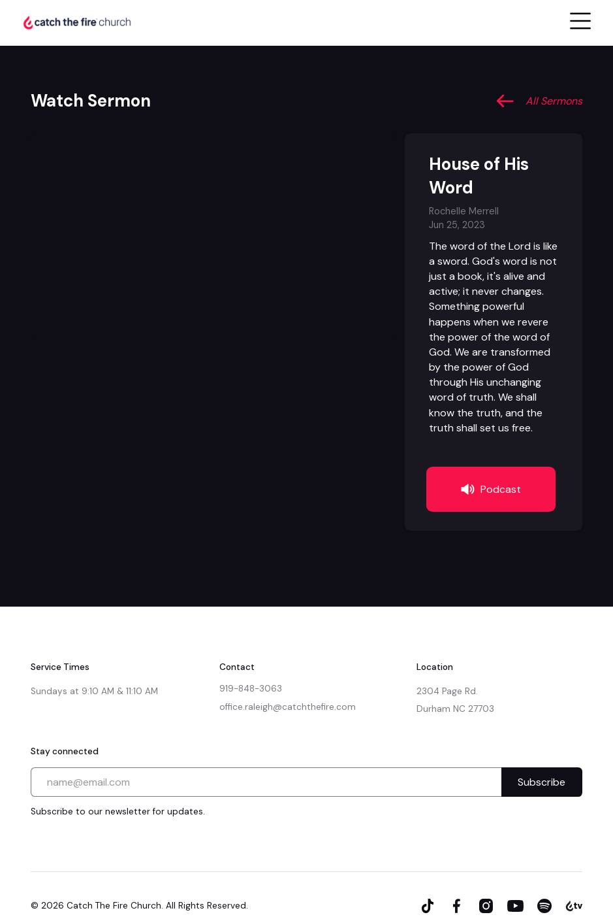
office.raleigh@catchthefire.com (287, 706)
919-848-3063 (250, 688)
